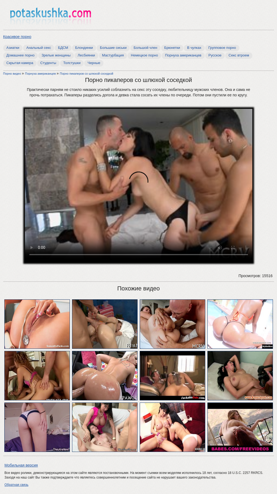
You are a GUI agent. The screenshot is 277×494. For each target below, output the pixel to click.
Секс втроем (239, 55)
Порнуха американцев (183, 55)
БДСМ (63, 48)
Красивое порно (17, 36)
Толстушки (72, 63)
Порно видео (12, 73)
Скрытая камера (19, 63)
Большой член (145, 48)
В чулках (194, 48)
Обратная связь (16, 485)
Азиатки (12, 48)
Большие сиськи (113, 48)
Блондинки (84, 48)
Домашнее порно (20, 55)
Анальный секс (38, 48)
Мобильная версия (21, 465)
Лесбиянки (86, 55)
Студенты (48, 63)
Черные (93, 63)
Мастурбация (113, 55)
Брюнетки (172, 48)
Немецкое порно (144, 55)
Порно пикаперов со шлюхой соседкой (86, 73)
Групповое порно (222, 48)
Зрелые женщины (55, 55)
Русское (214, 55)
